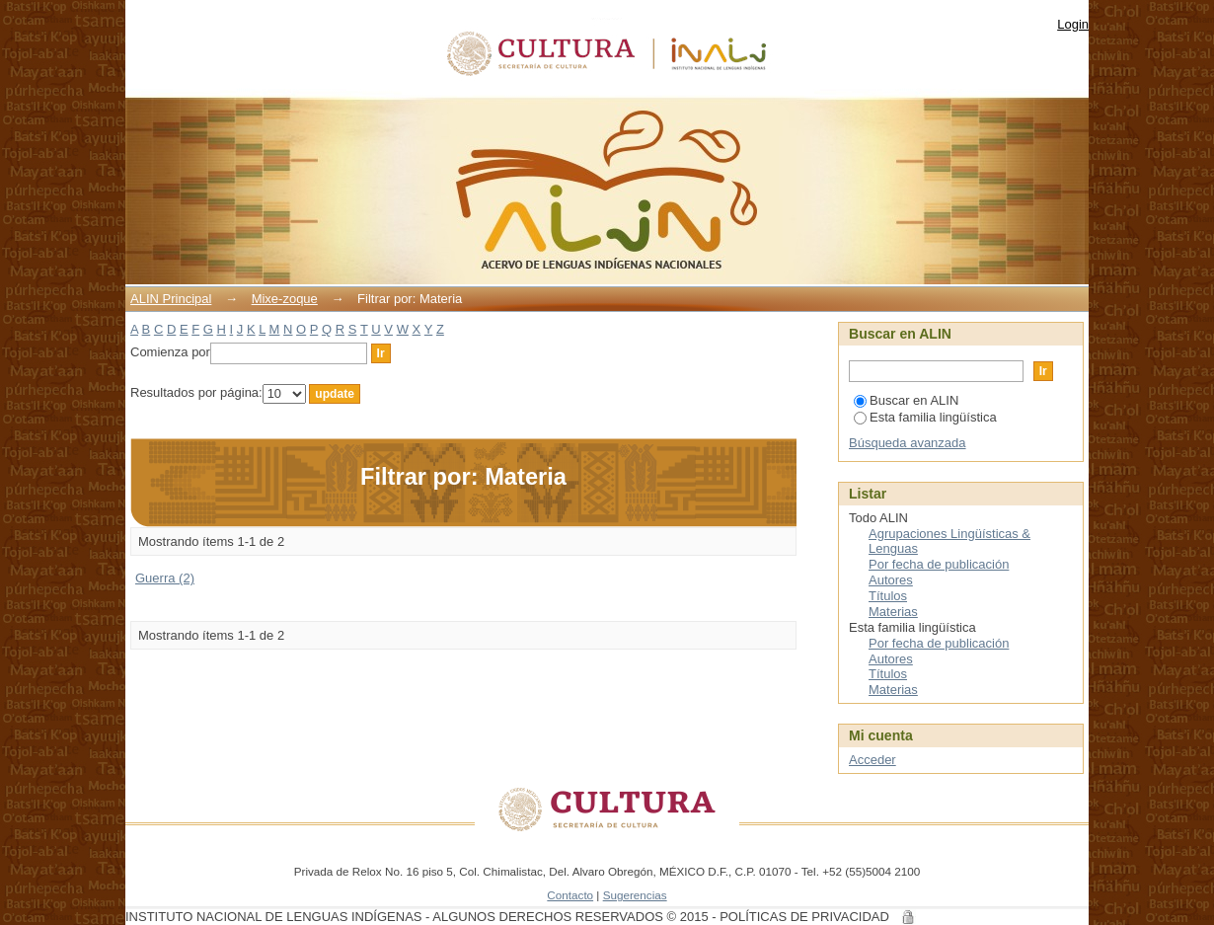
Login (1073, 24)
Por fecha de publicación (939, 564)
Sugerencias (635, 894)
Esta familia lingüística (925, 417)
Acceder (872, 759)
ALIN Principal (170, 298)
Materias (893, 611)
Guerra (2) (164, 578)
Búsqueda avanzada (907, 442)
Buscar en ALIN (906, 400)
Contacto (570, 894)
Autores (891, 580)
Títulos (888, 595)
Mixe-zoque (285, 298)
